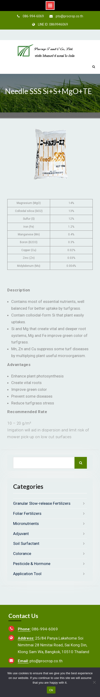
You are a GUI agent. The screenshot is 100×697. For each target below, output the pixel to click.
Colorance (22, 553)
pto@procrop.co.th (69, 16)
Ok (51, 690)
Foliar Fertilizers (27, 513)
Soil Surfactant (26, 543)
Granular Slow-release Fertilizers (41, 503)
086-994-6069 (33, 16)
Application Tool (27, 573)
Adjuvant (21, 533)
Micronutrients (26, 523)
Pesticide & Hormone (31, 563)
